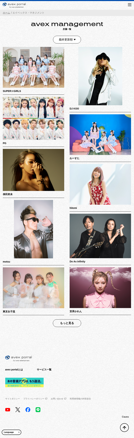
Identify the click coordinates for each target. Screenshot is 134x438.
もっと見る (67, 323)
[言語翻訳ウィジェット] (11, 432)
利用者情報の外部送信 (80, 399)
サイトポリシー (12, 399)
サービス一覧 (44, 369)
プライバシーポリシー (35, 399)
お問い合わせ (58, 399)
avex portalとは (14, 369)
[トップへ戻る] (124, 427)
